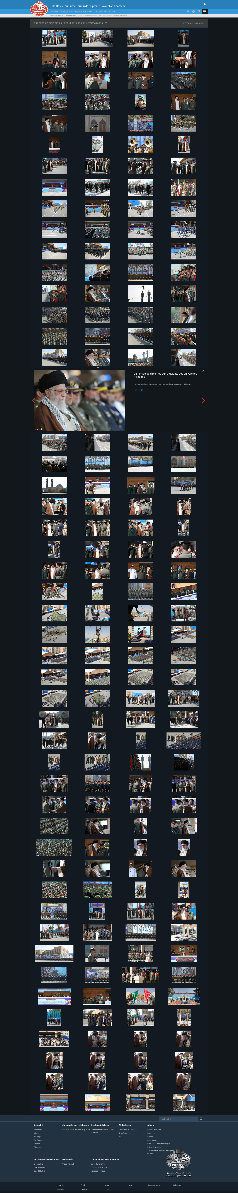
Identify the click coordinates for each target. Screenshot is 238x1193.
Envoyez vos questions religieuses (76, 11)
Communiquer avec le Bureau (105, 1159)
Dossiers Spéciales (100, 1125)
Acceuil (54, 11)
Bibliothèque (125, 1125)
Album (60, 16)
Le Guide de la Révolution (46, 1159)
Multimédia (67, 1159)
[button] (205, 11)
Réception (138, 390)
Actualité (38, 1125)
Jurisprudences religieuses (75, 1125)
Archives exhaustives (105, 11)
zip (202, 23)
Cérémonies (70, 16)
